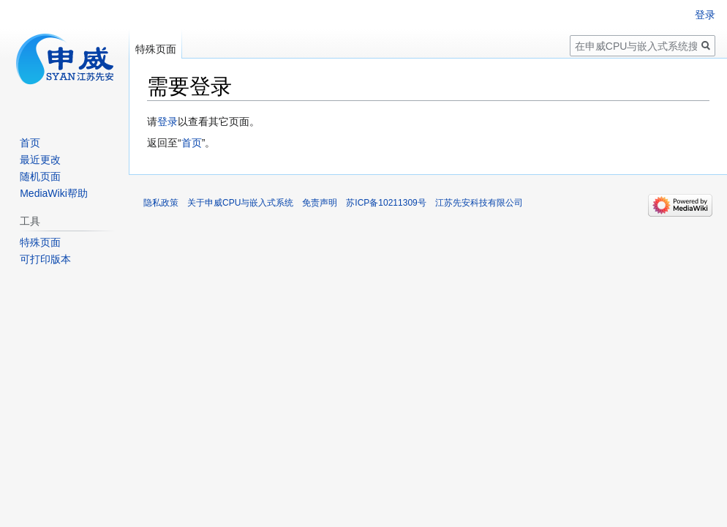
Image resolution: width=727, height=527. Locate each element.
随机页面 (40, 176)
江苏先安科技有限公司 (479, 203)
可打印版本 (45, 259)
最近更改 (40, 159)
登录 (167, 121)
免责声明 (319, 203)
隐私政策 (160, 203)
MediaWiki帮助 (54, 193)
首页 (191, 143)
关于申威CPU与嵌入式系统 (240, 203)
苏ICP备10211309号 (386, 203)
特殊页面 (155, 49)
